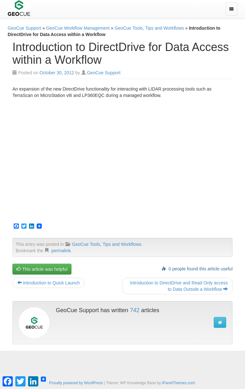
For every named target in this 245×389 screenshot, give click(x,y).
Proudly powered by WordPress (76, 383)
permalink (61, 250)
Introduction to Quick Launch (48, 282)
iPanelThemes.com (178, 383)
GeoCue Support (24, 28)
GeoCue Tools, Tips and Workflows (149, 28)
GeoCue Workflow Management (78, 28)
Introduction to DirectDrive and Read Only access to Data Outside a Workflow (179, 286)
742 (134, 310)
